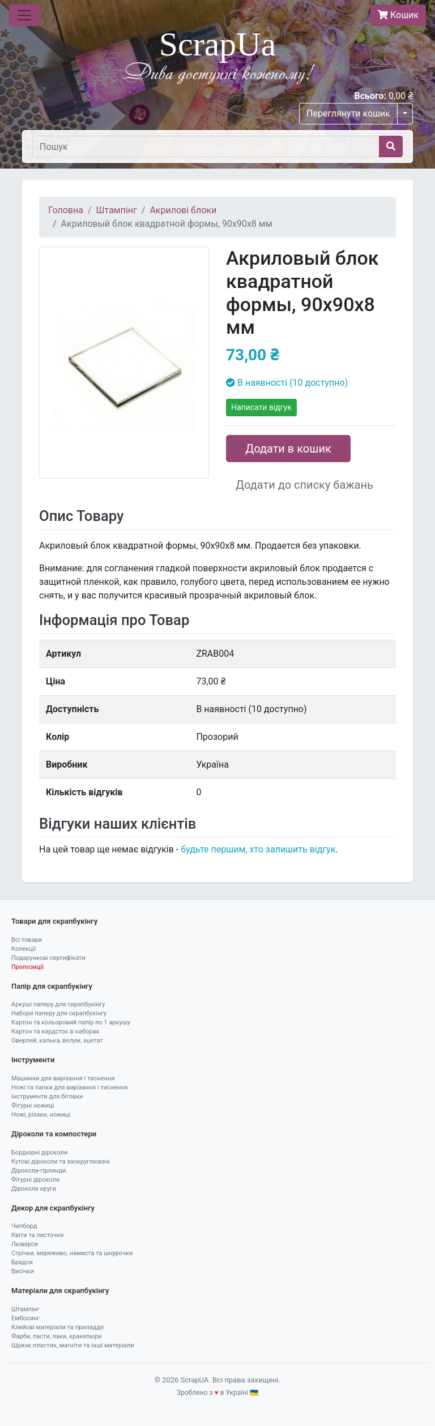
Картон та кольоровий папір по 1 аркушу (70, 1022)
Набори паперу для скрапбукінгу (58, 1013)
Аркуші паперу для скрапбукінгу (58, 1004)
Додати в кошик (288, 448)
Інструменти (32, 1060)
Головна (65, 210)
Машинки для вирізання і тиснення (62, 1078)
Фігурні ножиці (32, 1105)
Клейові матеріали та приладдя (57, 1327)
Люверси (24, 1244)
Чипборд (24, 1226)
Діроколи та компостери (53, 1134)
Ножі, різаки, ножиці (40, 1114)
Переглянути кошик (348, 113)
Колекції (23, 949)
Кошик (398, 15)
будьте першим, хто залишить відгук (258, 849)
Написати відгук (261, 407)
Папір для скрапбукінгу (51, 986)
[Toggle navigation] (24, 15)
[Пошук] (205, 146)
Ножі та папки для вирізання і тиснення (69, 1087)
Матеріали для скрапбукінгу (60, 1290)
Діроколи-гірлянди (38, 1170)
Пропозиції (27, 967)
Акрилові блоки (183, 210)
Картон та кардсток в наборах (55, 1031)
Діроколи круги (33, 1188)
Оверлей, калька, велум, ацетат (57, 1040)
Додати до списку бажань (304, 485)
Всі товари (26, 940)
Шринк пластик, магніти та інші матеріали (72, 1345)
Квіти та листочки (37, 1235)
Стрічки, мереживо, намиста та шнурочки (72, 1253)
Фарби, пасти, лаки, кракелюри (56, 1336)
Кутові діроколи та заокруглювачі (60, 1161)
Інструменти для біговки (47, 1096)
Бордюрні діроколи (39, 1152)
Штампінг (116, 210)
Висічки (22, 1271)
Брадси (22, 1262)
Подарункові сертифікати (48, 958)
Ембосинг (25, 1318)
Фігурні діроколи (35, 1179)
